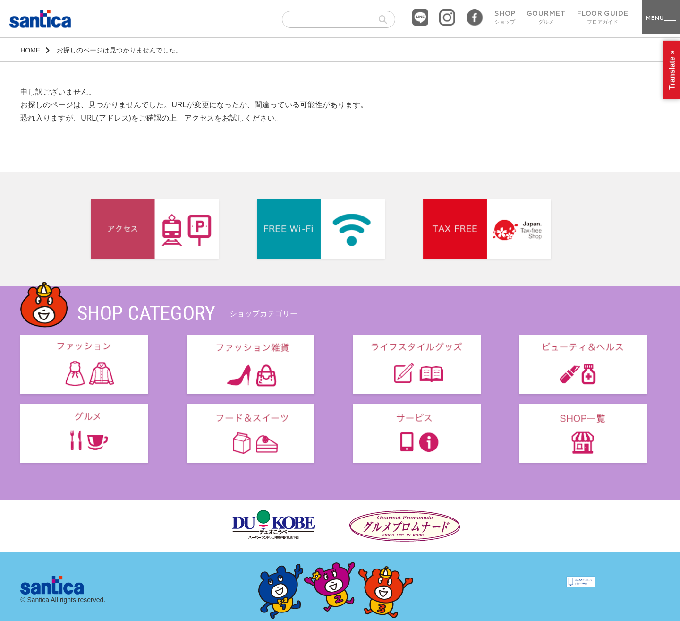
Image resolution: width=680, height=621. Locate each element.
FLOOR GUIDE (602, 17)
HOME (30, 50)
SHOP (504, 17)
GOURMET (546, 17)
